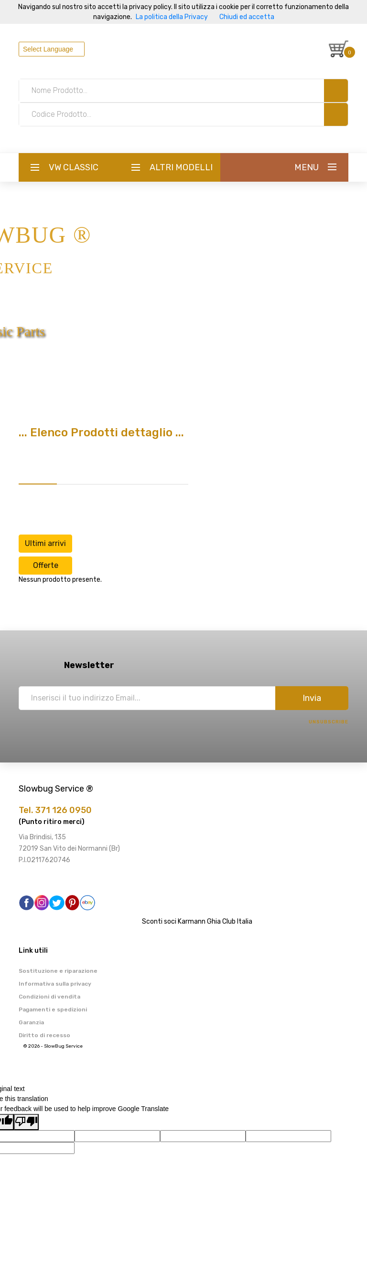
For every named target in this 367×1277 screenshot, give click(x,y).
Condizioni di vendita (49, 996)
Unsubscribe (328, 722)
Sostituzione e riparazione (58, 971)
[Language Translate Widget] (52, 48)
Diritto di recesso (44, 1035)
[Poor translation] (26, 1122)
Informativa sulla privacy (55, 983)
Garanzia (31, 1022)
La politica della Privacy (172, 17)
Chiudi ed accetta (246, 17)
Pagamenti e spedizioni (53, 1009)
